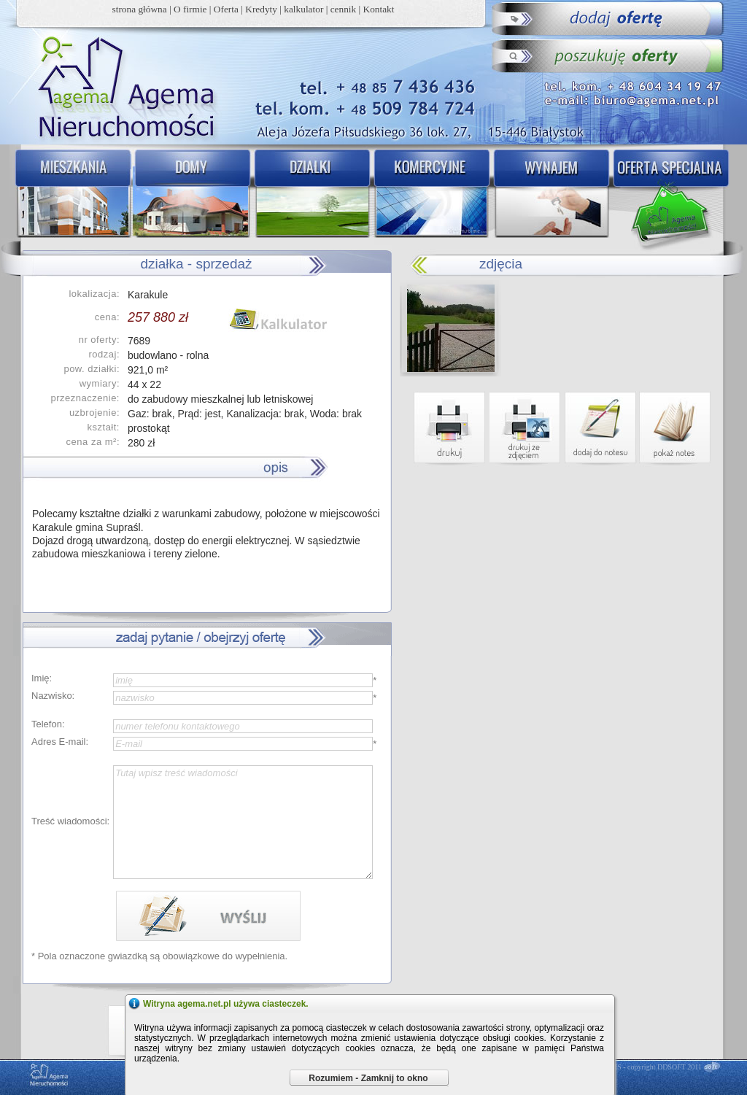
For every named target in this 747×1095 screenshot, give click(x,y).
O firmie (190, 9)
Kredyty (261, 9)
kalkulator (303, 9)
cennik (343, 9)
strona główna (139, 9)
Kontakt (379, 9)
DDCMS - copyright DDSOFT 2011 (648, 1067)
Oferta (226, 9)
